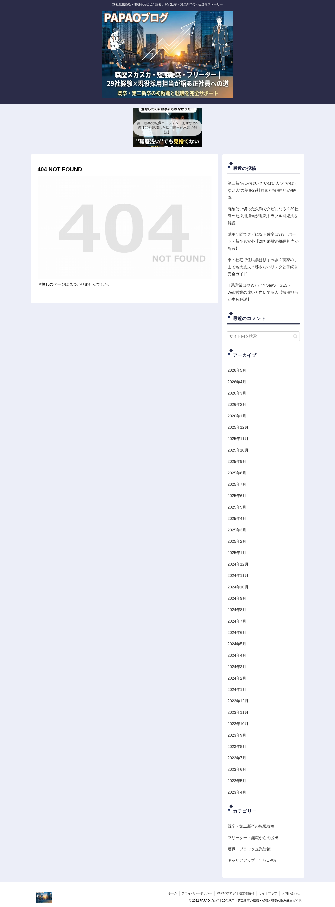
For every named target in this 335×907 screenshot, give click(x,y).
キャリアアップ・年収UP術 (252, 860)
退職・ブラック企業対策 (249, 849)
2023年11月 (238, 712)
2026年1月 (237, 416)
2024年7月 (237, 621)
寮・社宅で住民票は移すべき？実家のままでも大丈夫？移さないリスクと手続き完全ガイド (263, 267)
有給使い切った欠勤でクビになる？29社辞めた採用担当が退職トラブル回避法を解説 (263, 216)
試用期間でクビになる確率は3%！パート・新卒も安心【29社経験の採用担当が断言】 (263, 241)
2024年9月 (237, 598)
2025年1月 (237, 553)
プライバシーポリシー (197, 893)
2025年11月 (238, 439)
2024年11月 (238, 575)
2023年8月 (237, 746)
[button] (295, 336)
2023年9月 (237, 735)
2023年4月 (237, 792)
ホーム (172, 893)
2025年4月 (237, 518)
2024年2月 (237, 678)
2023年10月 (238, 724)
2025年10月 (238, 450)
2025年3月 (237, 530)
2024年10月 (238, 587)
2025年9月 (237, 461)
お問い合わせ (291, 893)
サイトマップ (268, 893)
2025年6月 (237, 496)
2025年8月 (237, 473)
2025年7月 (237, 484)
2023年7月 (237, 758)
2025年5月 (237, 507)
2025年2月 (237, 541)
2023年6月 (237, 769)
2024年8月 (237, 610)
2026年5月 (237, 370)
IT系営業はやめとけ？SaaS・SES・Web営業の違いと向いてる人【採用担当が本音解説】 (263, 292)
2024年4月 (237, 655)
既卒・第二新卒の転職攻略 (251, 826)
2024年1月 (237, 689)
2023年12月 (238, 701)
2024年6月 (237, 632)
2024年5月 (237, 644)
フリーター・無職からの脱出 (253, 838)
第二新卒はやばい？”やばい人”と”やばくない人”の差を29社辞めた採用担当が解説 (263, 190)
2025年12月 (238, 427)
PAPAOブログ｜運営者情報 (235, 893)
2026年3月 (237, 393)
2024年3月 (237, 667)
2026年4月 (237, 382)
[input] (263, 336)
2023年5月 (237, 781)
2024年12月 (238, 564)
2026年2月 (237, 404)
